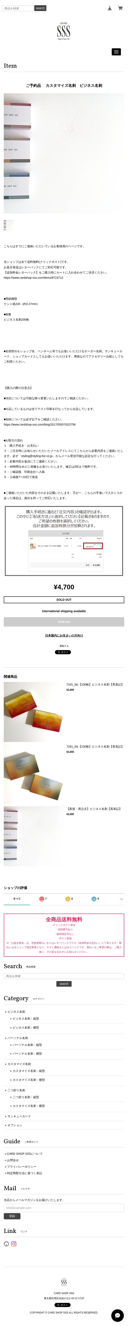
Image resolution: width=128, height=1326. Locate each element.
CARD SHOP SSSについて (25, 1153)
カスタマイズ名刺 (19, 1064)
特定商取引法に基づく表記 (24, 1173)
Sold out (64, 621)
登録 (12, 1216)
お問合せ (13, 1160)
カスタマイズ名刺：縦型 (29, 1071)
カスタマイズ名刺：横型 (29, 1079)
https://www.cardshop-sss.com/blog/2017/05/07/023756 (40, 424)
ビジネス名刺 (16, 1011)
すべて (17, 898)
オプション (15, 1125)
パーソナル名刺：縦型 (27, 1044)
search (40, 8)
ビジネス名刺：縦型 (26, 1018)
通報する (64, 646)
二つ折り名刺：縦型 (26, 1097)
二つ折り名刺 (16, 1090)
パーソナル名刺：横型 (27, 1053)
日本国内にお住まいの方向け (64, 635)
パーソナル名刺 (18, 1038)
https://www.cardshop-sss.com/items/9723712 (33, 277)
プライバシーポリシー (21, 1166)
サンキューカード (19, 1116)
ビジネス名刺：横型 (26, 1027)
